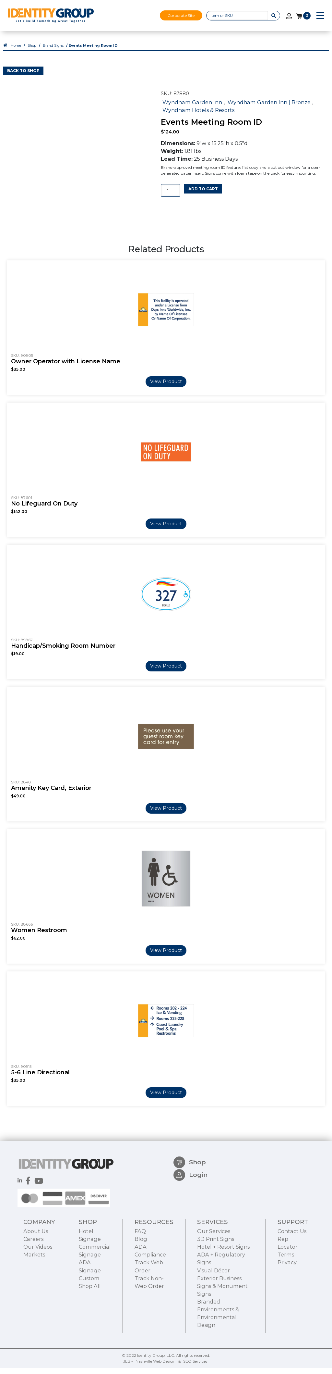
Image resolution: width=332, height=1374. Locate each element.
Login (190, 1214)
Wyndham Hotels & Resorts (198, 115)
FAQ (140, 1268)
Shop (32, 51)
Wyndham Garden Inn (192, 108)
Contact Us (292, 1268)
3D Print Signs (215, 1276)
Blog (141, 1276)
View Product (166, 387)
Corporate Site (181, 15)
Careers (33, 1276)
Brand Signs (53, 51)
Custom (89, 1315)
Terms (286, 1291)
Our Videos (37, 1283)
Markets (34, 1291)
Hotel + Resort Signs (223, 1283)
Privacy (287, 1299)
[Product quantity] (170, 196)
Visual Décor (213, 1307)
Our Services (213, 1268)
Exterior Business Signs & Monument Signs (222, 1323)
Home (16, 51)
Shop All (90, 1322)
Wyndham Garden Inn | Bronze (269, 108)
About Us (35, 1268)
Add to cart (203, 194)
